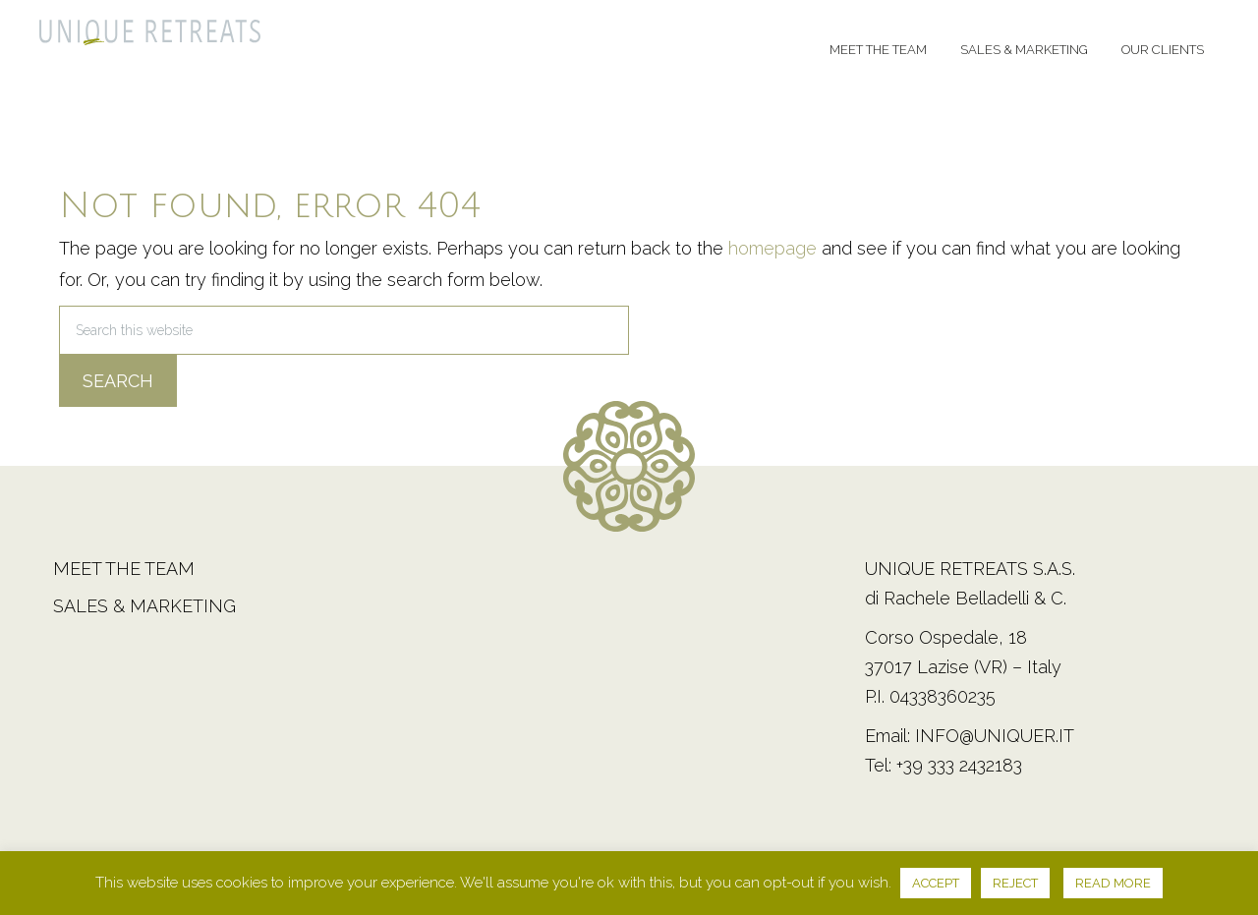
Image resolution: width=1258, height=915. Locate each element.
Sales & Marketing (144, 606)
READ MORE (1113, 883)
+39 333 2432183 (959, 765)
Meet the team (124, 568)
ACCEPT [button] (935, 883)
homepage (772, 248)
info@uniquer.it (994, 735)
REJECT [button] (1015, 883)
